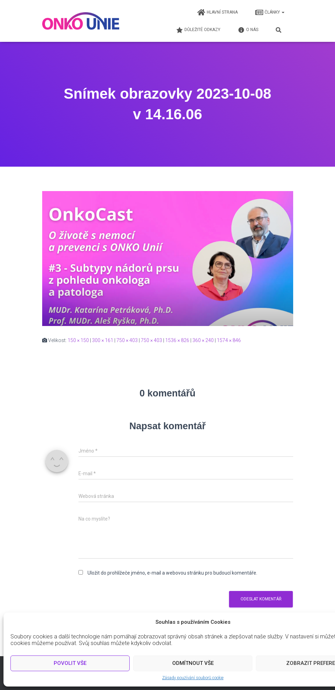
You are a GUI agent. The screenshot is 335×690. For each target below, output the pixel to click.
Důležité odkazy (198, 29)
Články (269, 12)
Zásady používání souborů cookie (192, 677)
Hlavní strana (217, 12)
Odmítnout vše (193, 663)
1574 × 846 (229, 340)
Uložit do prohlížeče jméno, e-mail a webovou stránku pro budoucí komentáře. (172, 573)
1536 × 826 (177, 340)
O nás (248, 29)
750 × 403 (127, 340)
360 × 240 (203, 340)
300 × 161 (102, 340)
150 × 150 (78, 340)
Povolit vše (70, 663)
